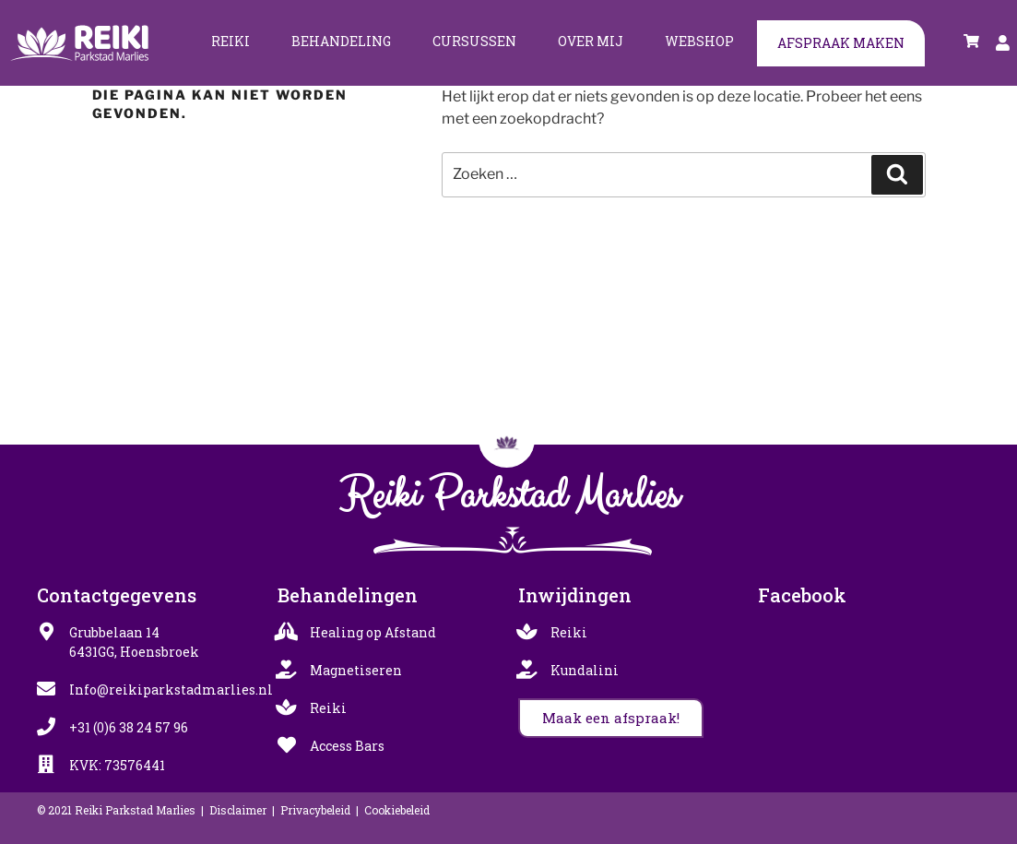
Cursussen (474, 41)
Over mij (590, 41)
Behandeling (341, 41)
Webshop (699, 41)
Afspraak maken (841, 43)
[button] (611, 718)
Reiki (230, 41)
